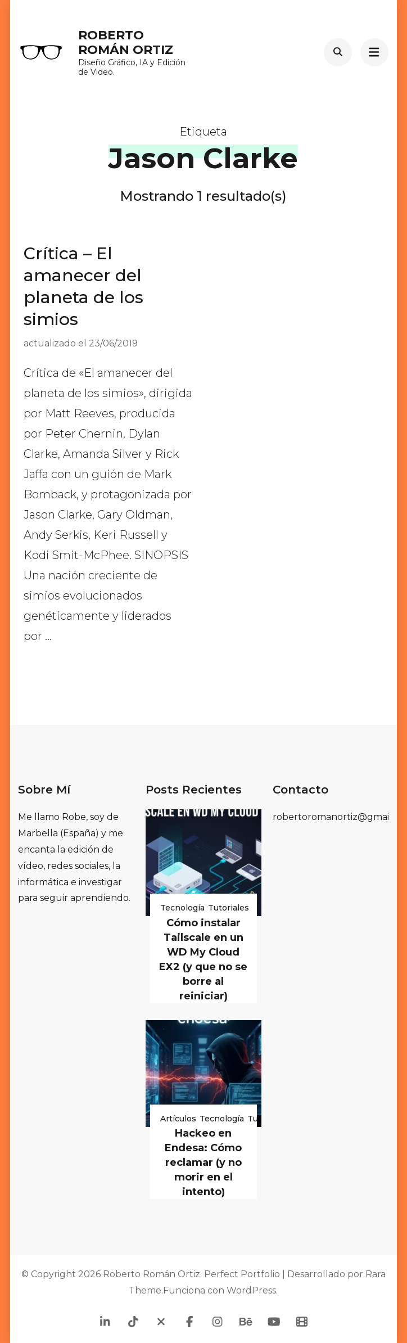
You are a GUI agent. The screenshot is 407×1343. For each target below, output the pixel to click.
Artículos (178, 1119)
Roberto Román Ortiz (125, 42)
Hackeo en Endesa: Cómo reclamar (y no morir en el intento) (203, 1162)
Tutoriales (228, 908)
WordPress (251, 1290)
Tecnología (182, 908)
